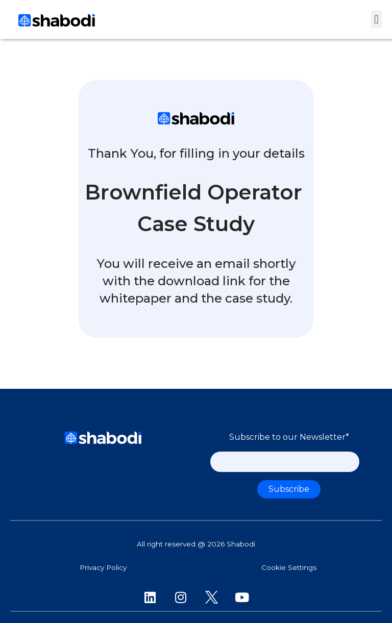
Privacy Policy (103, 567)
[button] (376, 19)
